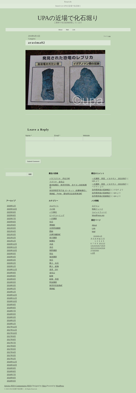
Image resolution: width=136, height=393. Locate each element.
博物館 (52, 225)
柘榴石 (52, 241)
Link (73, 30)
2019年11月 (12, 269)
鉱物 (51, 276)
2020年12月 (12, 244)
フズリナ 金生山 (56, 182)
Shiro (44, 386)
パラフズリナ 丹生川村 (59, 178)
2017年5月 (11, 349)
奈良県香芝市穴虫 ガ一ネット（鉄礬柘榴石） (68, 190)
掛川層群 (53, 238)
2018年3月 (11, 317)
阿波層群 (53, 282)
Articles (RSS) (9, 386)
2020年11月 (12, 247)
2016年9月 (11, 368)
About (60, 30)
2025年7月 (11, 219)
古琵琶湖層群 (55, 228)
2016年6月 (11, 378)
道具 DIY (53, 269)
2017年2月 (11, 359)
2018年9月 (11, 304)
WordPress (60, 386)
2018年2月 (11, 320)
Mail (67, 30)
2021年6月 (11, 225)
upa (109, 36)
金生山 (52, 273)
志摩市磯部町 (55, 234)
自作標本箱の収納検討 (101, 190)
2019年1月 (11, 292)
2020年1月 (11, 266)
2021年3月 (11, 234)
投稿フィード (97, 209)
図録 (51, 231)
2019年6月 (11, 279)
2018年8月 (11, 308)
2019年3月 (11, 285)
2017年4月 (11, 352)
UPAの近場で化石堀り (68, 18)
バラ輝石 (53, 212)
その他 (52, 209)
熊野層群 (53, 250)
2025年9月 (11, 212)
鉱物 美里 (54, 279)
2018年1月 (11, 324)
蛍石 (51, 260)
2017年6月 (11, 346)
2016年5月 (11, 381)
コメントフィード (99, 212)
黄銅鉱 (52, 289)
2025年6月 (11, 222)
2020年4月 (11, 257)
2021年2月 (11, 238)
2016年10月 (12, 365)
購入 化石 (54, 263)
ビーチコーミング (56, 215)
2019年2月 (11, 289)
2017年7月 (11, 343)
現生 (51, 254)
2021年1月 (11, 241)
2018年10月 (12, 301)
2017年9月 (11, 336)
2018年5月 (11, 314)
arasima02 (36, 42)
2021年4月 (11, 231)
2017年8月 (11, 339)
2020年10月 (12, 250)
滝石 (51, 247)
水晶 (51, 244)
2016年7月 (11, 375)
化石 (51, 222)
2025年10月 (12, 209)
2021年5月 (11, 228)
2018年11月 (12, 298)
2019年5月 (11, 282)
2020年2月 (11, 263)
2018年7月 (11, 311)
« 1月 (93, 253)
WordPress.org (98, 215)
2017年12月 (12, 327)
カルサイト (54, 206)
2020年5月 (11, 254)
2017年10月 (12, 333)
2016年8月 (11, 371)
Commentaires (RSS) (23, 386)
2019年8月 (11, 276)
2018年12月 (12, 295)
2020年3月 (11, 260)
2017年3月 (11, 355)
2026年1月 (11, 206)
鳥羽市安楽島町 (55, 285)
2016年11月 (12, 362)
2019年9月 (11, 273)
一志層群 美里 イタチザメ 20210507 (109, 178)
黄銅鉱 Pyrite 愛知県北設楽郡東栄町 (65, 194)
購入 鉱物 (54, 266)
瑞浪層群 (53, 257)
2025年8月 (11, 215)
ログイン (95, 206)
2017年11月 (12, 330)
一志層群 (53, 219)
